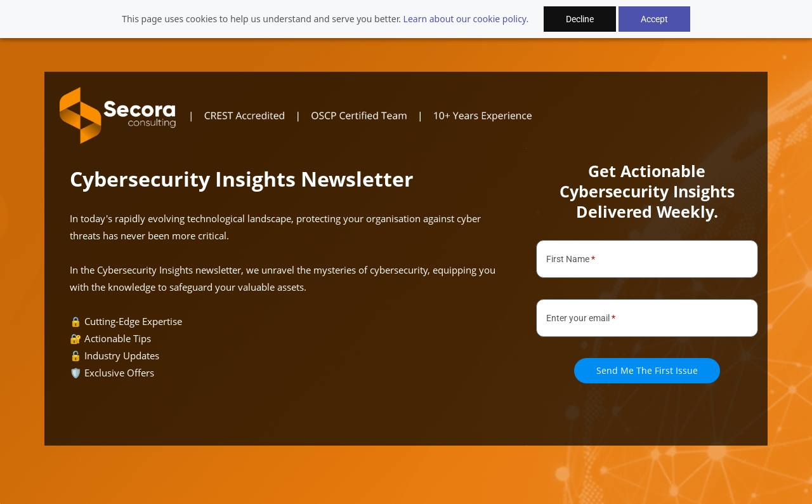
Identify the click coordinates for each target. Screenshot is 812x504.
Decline (580, 19)
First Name (570, 259)
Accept (654, 19)
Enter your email (580, 318)
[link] (314, 92)
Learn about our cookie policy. (466, 19)
